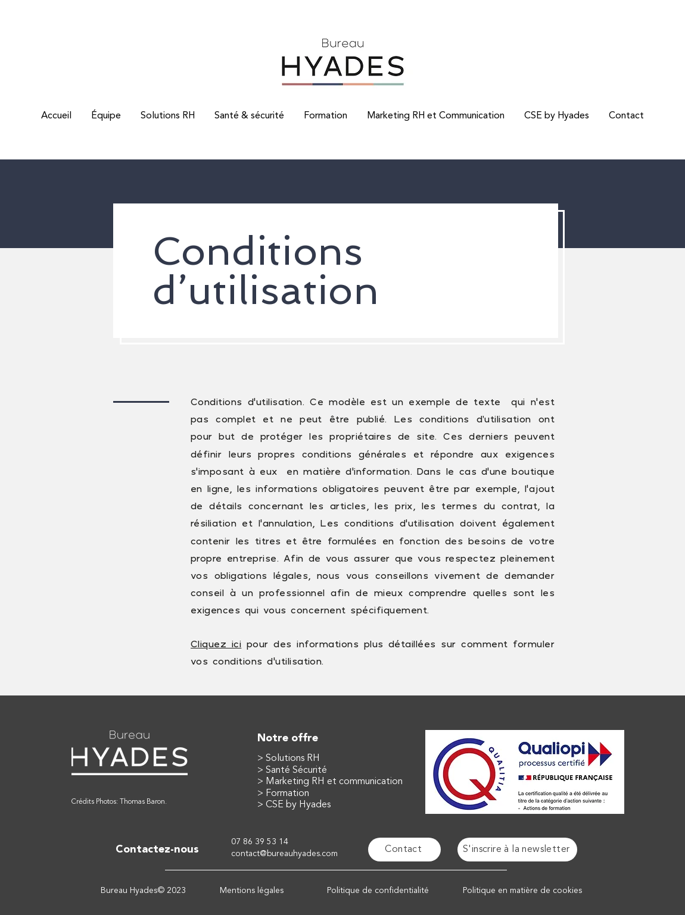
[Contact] (404, 849)
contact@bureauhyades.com (284, 854)
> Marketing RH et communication (330, 781)
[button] (517, 849)
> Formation (283, 793)
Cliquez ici (216, 644)
